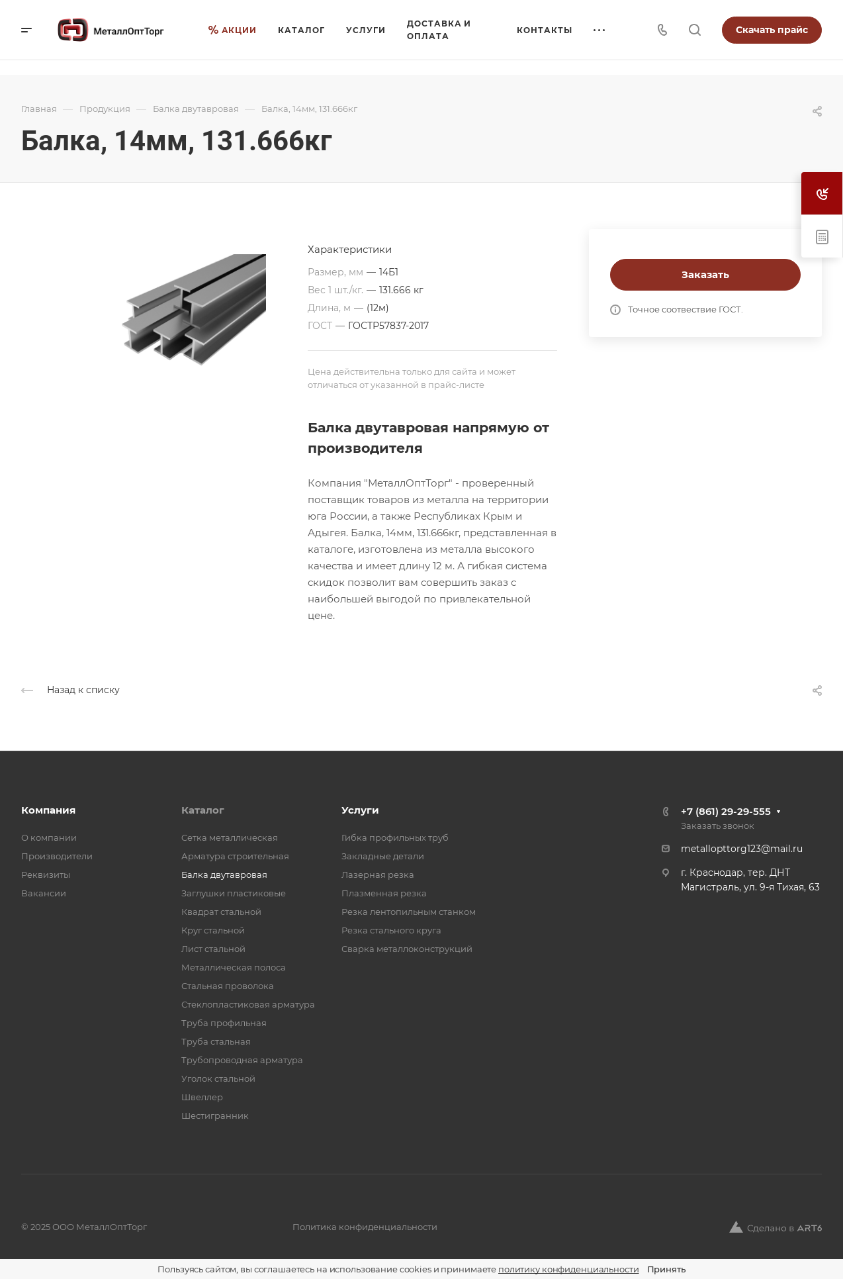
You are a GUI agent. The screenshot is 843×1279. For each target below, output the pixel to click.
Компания (48, 810)
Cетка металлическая (229, 837)
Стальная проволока (227, 985)
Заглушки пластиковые (233, 893)
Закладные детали (382, 856)
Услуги (360, 810)
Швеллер (202, 1097)
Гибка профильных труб (395, 837)
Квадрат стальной (221, 911)
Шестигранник (215, 1115)
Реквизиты (45, 874)
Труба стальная (216, 1041)
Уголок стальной (218, 1078)
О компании (49, 837)
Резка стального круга (391, 930)
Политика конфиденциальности (364, 1226)
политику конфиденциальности (568, 1269)
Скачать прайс (772, 30)
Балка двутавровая (224, 874)
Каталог (202, 810)
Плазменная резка (384, 893)
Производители (57, 856)
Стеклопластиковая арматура (248, 1004)
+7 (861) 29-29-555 (726, 811)
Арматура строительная (235, 856)
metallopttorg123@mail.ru (742, 849)
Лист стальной (213, 948)
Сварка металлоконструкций (406, 948)
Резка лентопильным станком (408, 911)
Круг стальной (213, 930)
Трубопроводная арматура (242, 1060)
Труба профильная (224, 1023)
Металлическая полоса (233, 967)
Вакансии (43, 893)
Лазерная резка (377, 874)
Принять (666, 1269)
